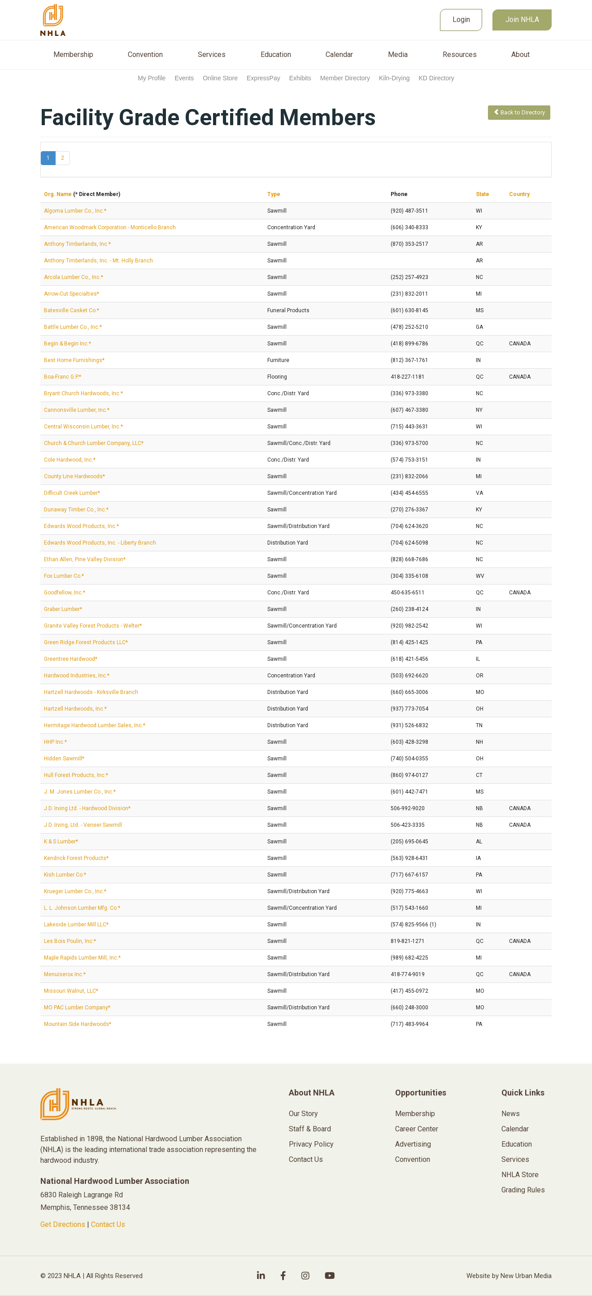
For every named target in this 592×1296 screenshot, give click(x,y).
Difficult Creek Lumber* (72, 493)
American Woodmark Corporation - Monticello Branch (110, 227)
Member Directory (345, 78)
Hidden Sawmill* (64, 758)
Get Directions (62, 1224)
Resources (460, 55)
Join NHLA (522, 19)
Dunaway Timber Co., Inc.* (76, 509)
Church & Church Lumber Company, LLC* (94, 443)
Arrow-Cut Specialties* (71, 294)
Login (461, 19)
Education (276, 55)
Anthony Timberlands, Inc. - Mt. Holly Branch (98, 260)
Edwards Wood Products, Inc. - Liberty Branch (100, 543)
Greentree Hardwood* (70, 659)
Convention (145, 55)
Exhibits (300, 78)
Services (212, 55)
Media (398, 55)
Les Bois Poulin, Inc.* (70, 941)
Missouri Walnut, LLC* (71, 991)
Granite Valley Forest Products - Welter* (93, 626)
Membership (73, 55)
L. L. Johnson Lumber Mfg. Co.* (82, 908)
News (510, 1113)
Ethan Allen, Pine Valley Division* (85, 559)
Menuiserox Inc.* (65, 974)
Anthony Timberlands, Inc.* (77, 244)
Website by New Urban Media (509, 1276)
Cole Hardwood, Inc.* (70, 460)
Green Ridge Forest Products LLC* (86, 642)
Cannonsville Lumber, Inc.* (76, 410)
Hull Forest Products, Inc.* (76, 775)
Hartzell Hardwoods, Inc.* (75, 709)
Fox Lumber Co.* (64, 576)
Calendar (339, 55)
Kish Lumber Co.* (65, 875)
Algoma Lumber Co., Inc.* (75, 211)
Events (184, 78)
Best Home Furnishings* (74, 360)
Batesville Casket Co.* (71, 310)
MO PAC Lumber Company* (77, 1007)
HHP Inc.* (55, 742)
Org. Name (58, 194)
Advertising (413, 1144)
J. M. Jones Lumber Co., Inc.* (80, 792)
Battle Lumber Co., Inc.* (73, 327)
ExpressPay (263, 78)
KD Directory (436, 78)
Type (273, 194)
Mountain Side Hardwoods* (77, 1024)
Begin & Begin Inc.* (67, 343)
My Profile (151, 78)
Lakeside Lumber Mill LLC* (76, 924)
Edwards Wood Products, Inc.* (81, 526)
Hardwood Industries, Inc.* (76, 675)
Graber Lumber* (63, 609)
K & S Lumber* (61, 841)
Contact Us (108, 1224)
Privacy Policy (311, 1144)
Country (519, 194)
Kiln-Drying (394, 78)
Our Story (303, 1113)
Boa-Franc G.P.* (62, 377)
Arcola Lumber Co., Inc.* (73, 277)
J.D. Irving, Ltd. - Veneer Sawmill (83, 825)
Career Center (416, 1129)
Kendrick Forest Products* (76, 858)
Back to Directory (519, 112)
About (520, 55)
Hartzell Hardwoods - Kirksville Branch (91, 692)
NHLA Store (520, 1174)
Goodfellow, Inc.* (64, 592)
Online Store (220, 78)
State (482, 194)
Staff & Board (310, 1129)
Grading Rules (523, 1190)
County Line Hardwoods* (74, 476)
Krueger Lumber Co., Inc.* (75, 891)
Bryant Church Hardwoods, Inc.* (83, 393)
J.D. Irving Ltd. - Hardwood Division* (87, 808)
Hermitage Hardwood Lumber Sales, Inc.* (94, 725)
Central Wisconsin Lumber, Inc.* (83, 426)
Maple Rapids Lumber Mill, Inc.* (82, 958)
